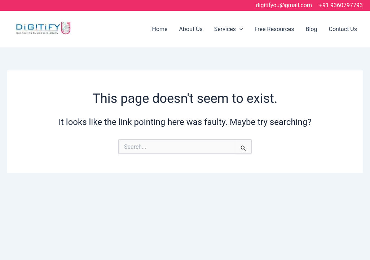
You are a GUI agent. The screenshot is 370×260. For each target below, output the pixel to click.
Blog (311, 29)
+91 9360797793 (341, 5)
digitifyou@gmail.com (284, 5)
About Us (191, 29)
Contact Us (343, 29)
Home (160, 29)
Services (228, 29)
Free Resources (274, 29)
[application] (239, 29)
